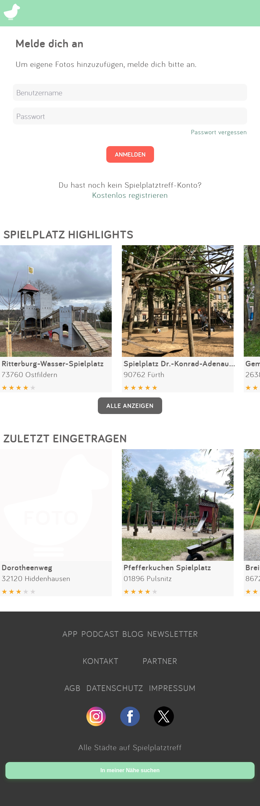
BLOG (133, 633)
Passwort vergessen (219, 132)
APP (70, 633)
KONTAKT (100, 660)
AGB (72, 688)
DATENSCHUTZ (114, 688)
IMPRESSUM (172, 688)
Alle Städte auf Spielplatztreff (130, 747)
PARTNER (160, 660)
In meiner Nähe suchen (129, 770)
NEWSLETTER (172, 633)
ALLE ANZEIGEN (130, 405)
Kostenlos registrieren (130, 195)
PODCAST (100, 633)
